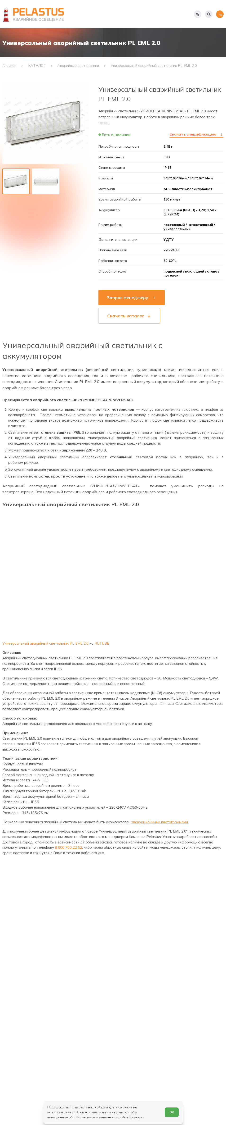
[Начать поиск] (209, 14)
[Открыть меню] (220, 14)
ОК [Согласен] (171, 1112)
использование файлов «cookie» (72, 1112)
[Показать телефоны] (197, 14)
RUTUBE (101, 643)
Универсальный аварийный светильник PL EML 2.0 (45, 643)
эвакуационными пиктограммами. (160, 822)
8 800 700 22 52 (68, 847)
